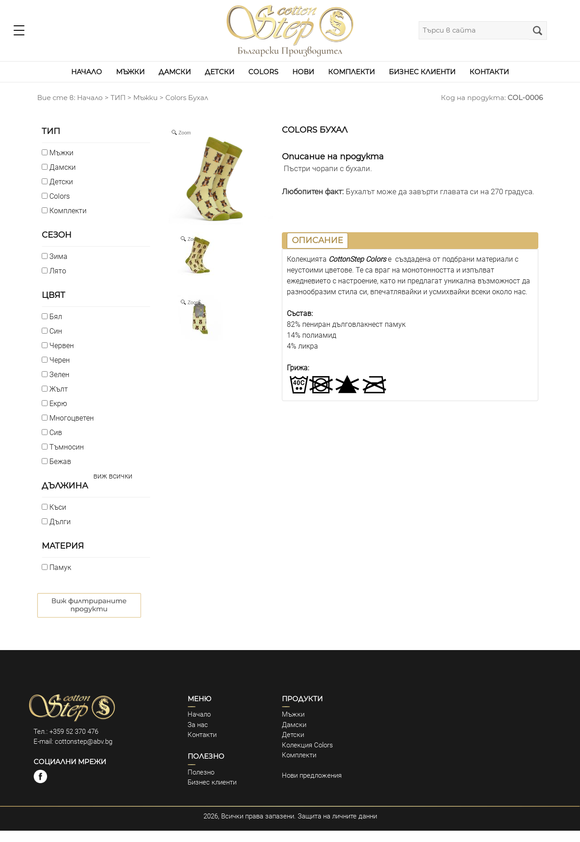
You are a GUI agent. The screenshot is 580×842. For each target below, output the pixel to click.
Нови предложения (312, 775)
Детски (293, 735)
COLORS (263, 71)
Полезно (201, 772)
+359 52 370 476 (73, 731)
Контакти (202, 735)
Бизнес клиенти (212, 782)
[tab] (317, 241)
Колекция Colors (307, 745)
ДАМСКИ (175, 71)
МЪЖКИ (130, 71)
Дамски (294, 725)
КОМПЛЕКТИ (351, 71)
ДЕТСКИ (219, 71)
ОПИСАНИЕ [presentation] (317, 240)
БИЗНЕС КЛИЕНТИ (422, 71)
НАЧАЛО (86, 71)
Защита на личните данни (337, 816)
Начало (199, 714)
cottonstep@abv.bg (83, 741)
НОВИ (303, 71)
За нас (198, 725)
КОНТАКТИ (489, 71)
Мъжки (145, 97)
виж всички (112, 476)
